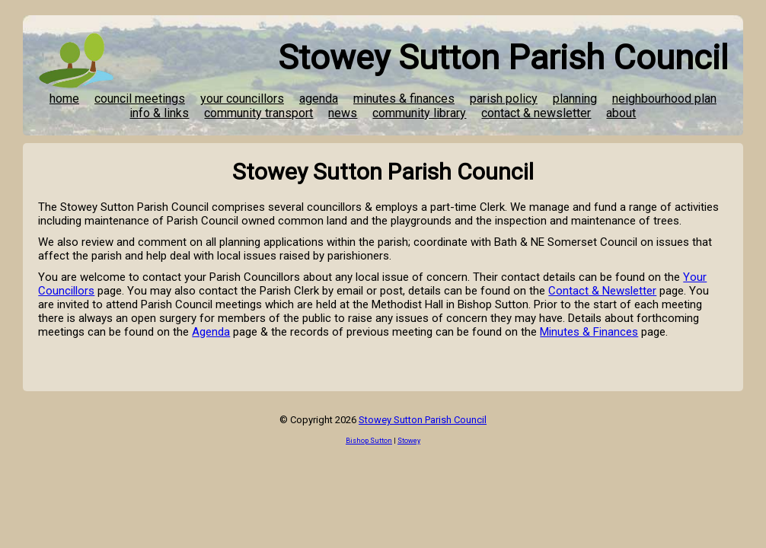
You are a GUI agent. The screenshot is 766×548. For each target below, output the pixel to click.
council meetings (139, 98)
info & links (159, 113)
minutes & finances (404, 98)
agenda (318, 98)
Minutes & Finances (589, 332)
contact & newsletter (536, 113)
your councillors (242, 98)
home (64, 98)
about (621, 113)
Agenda (211, 332)
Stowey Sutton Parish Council (423, 419)
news (342, 113)
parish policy (504, 98)
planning (575, 98)
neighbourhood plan (664, 98)
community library (419, 113)
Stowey (408, 440)
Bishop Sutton (369, 440)
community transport (258, 113)
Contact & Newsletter (602, 291)
